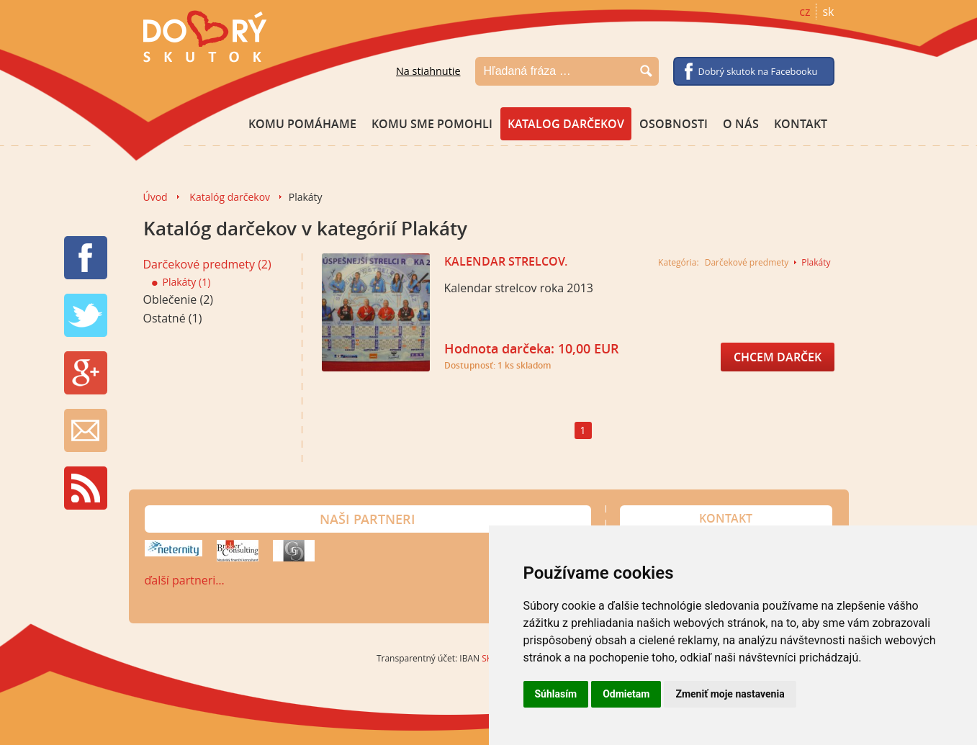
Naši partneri (367, 519)
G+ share (85, 372)
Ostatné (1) (172, 318)
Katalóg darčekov (229, 197)
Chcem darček (777, 357)
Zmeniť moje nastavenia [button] (729, 694)
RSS (85, 488)
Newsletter (85, 430)
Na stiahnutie (428, 71)
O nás (741, 124)
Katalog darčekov (566, 124)
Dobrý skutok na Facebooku (758, 71)
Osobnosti (673, 124)
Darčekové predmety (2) (207, 264)
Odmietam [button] (626, 694)
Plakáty (815, 262)
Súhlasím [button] (556, 694)
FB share (85, 257)
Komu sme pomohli (432, 124)
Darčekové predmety (747, 262)
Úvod (155, 197)
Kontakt (800, 124)
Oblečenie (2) (178, 299)
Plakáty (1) (181, 282)
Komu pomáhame (302, 124)
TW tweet (85, 315)
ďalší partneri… (185, 580)
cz (804, 11)
